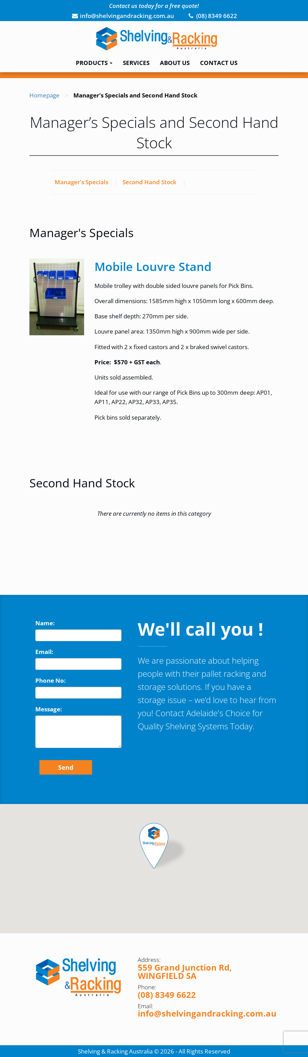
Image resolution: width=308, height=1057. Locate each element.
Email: (44, 652)
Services (136, 62)
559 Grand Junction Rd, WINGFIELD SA (185, 971)
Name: (45, 623)
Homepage (44, 95)
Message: (48, 709)
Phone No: (50, 680)
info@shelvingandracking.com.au (207, 1013)
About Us (175, 62)
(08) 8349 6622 (167, 994)
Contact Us (218, 62)
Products (94, 62)
